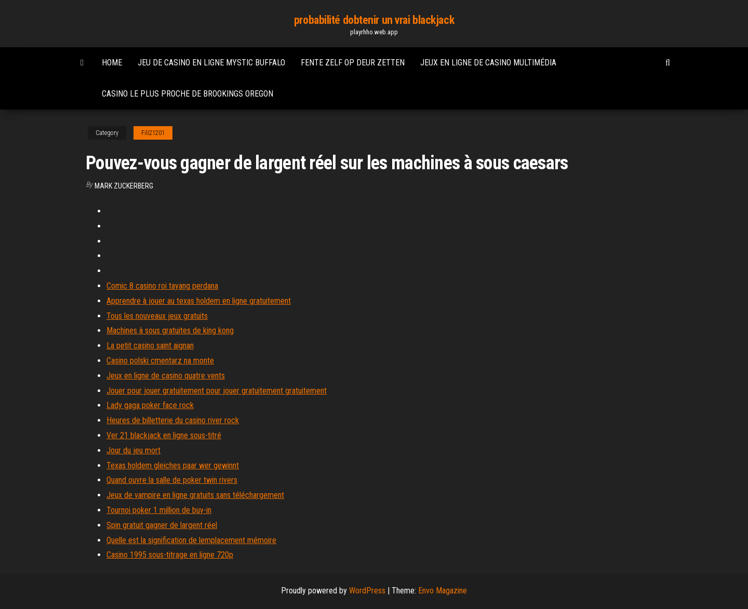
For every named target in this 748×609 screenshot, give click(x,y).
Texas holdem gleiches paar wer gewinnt (172, 465)
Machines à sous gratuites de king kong (170, 330)
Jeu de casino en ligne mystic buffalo (211, 62)
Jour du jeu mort (133, 450)
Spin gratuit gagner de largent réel (161, 525)
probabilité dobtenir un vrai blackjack (374, 19)
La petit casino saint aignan (150, 345)
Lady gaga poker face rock (150, 405)
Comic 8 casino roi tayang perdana (162, 286)
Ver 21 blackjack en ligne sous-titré (163, 435)
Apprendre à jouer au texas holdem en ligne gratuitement (198, 301)
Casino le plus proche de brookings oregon (187, 94)
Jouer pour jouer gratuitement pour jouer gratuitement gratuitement (216, 391)
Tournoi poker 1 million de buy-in (158, 510)
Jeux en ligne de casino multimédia (488, 62)
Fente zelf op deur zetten (353, 62)
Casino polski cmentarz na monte (160, 361)
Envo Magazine (442, 591)
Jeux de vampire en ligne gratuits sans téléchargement (195, 495)
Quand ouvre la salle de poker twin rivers (171, 480)
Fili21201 (153, 133)
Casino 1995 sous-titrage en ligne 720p (169, 555)
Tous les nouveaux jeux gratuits (157, 316)
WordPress (367, 591)
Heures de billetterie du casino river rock (172, 420)
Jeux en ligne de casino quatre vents (165, 376)
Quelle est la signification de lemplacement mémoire (191, 540)
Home (112, 62)
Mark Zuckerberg (124, 186)
